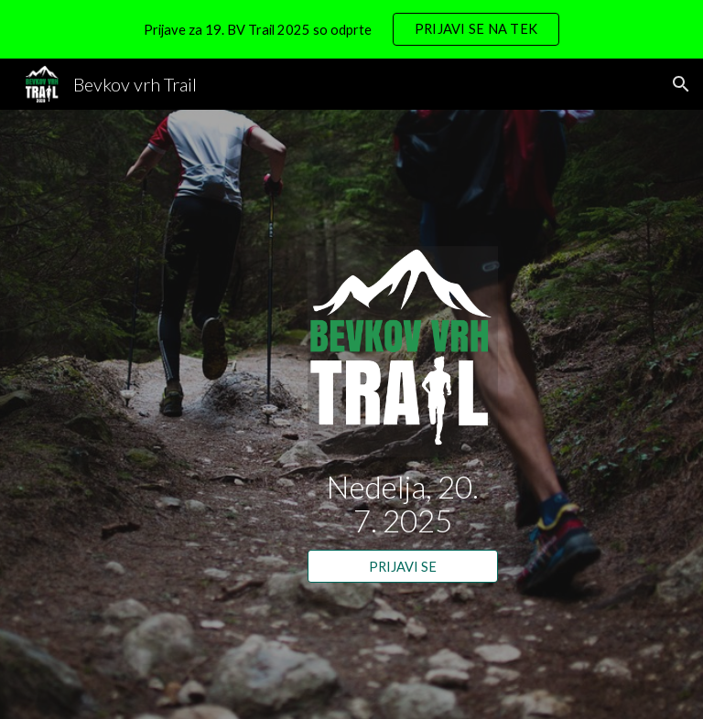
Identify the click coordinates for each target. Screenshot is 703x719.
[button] (681, 84)
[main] (402, 503)
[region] (351, 29)
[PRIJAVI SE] (402, 566)
